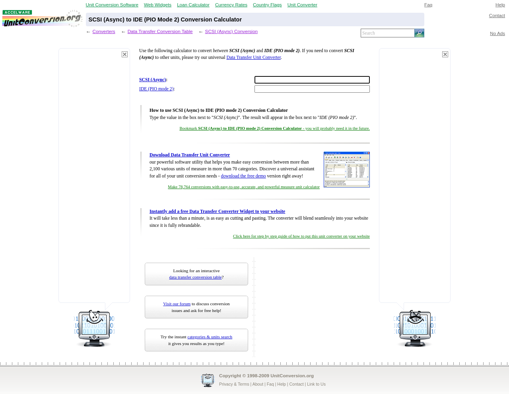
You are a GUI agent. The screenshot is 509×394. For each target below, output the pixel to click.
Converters (104, 31)
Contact (497, 15)
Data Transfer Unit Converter (253, 57)
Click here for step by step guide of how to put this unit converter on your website (301, 236)
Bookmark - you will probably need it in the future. (274, 128)
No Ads (497, 33)
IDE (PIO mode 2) (156, 89)
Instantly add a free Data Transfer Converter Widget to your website (217, 211)
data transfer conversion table (195, 277)
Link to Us (316, 384)
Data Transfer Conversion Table (160, 31)
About (258, 384)
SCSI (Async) (152, 79)
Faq (428, 4)
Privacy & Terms (234, 384)
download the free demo (243, 176)
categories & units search (209, 336)
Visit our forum (176, 303)
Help (500, 4)
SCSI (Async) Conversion (231, 31)
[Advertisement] (94, 179)
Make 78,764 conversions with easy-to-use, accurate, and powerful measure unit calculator (244, 187)
